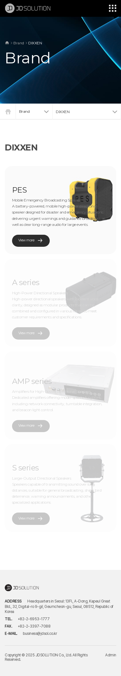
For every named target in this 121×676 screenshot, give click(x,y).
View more (30, 240)
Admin (110, 655)
